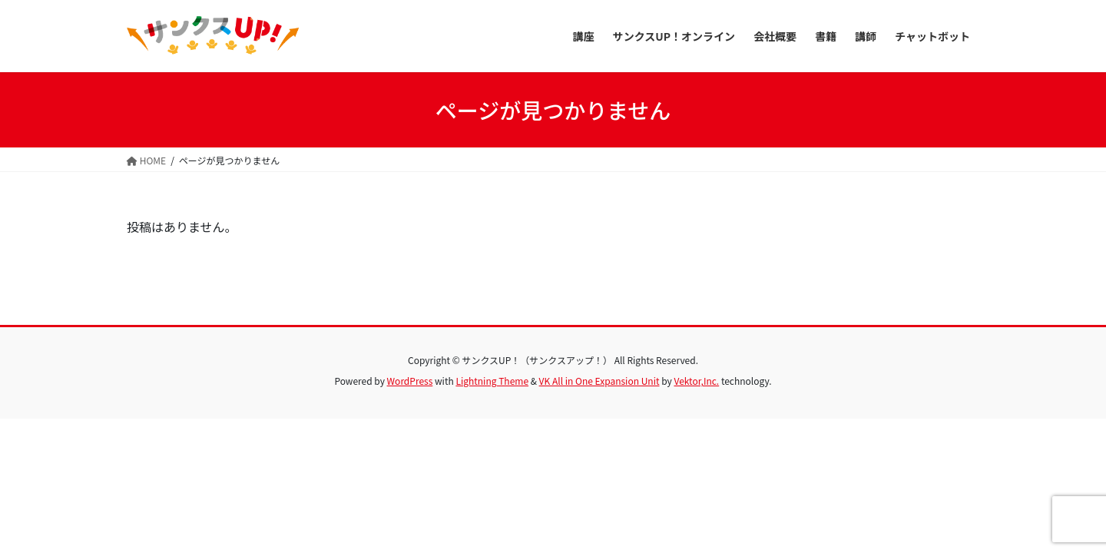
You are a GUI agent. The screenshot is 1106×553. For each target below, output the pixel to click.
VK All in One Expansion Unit (599, 380)
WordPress (410, 380)
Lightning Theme (491, 380)
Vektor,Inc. (696, 380)
